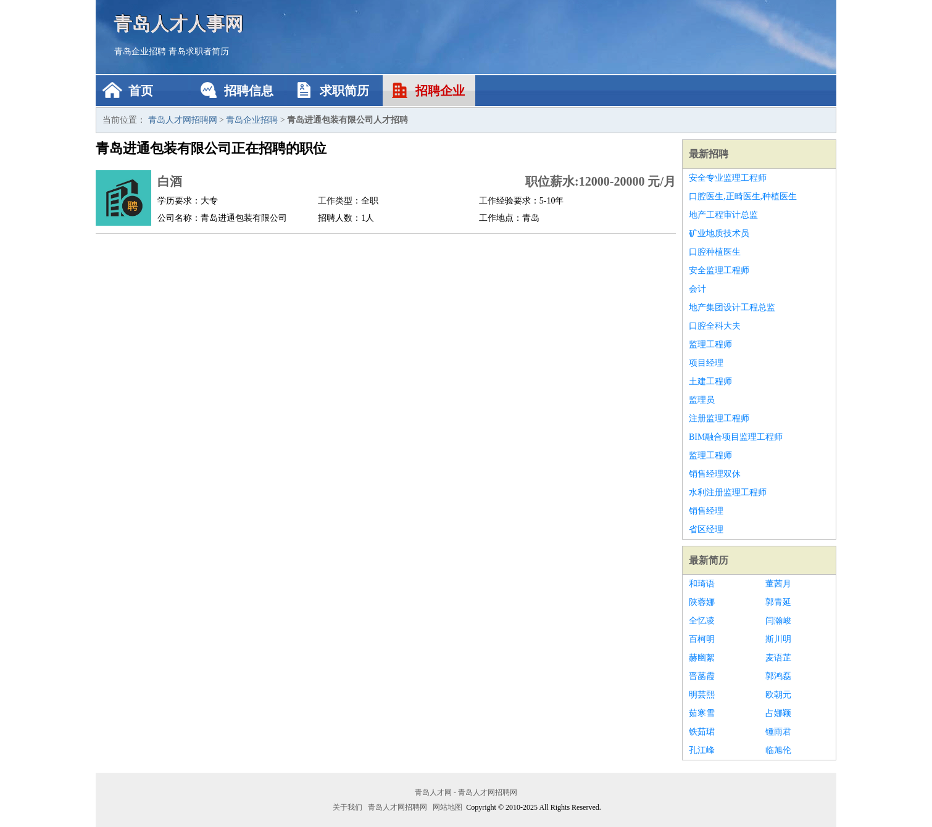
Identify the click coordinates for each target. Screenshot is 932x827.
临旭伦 (778, 750)
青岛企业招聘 (140, 51)
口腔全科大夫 (715, 326)
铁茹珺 (702, 731)
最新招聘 (708, 154)
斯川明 (778, 639)
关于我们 (347, 807)
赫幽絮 (702, 657)
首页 (140, 90)
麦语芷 (778, 657)
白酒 (169, 181)
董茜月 (778, 583)
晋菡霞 (702, 676)
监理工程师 (710, 344)
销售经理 (706, 511)
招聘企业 (440, 90)
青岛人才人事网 (179, 23)
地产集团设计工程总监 (732, 307)
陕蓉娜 (702, 602)
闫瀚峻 (778, 620)
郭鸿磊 (778, 676)
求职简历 (344, 90)
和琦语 (702, 583)
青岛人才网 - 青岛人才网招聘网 (466, 792)
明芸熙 (702, 694)
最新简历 (708, 560)
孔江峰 (702, 750)
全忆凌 (702, 620)
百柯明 (702, 639)
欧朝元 (778, 694)
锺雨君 (778, 731)
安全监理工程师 (719, 270)
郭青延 (778, 602)
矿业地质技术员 (719, 233)
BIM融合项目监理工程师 (736, 437)
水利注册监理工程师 (728, 492)
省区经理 (706, 529)
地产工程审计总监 (723, 215)
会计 (697, 289)
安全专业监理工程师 (728, 178)
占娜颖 (778, 713)
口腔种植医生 (715, 252)
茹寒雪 (702, 713)
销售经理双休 (715, 474)
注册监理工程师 (719, 418)
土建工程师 (710, 381)
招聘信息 (248, 90)
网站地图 (447, 807)
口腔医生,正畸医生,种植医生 (743, 196)
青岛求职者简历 (199, 51)
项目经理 (706, 363)
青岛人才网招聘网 (182, 120)
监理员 (702, 400)
